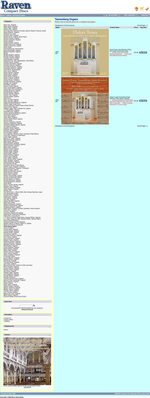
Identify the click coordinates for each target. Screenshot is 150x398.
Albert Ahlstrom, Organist (11, 32)
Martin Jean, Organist (10, 250)
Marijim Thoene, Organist (11, 289)
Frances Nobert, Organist (11, 268)
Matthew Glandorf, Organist (12, 241)
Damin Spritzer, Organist (11, 72)
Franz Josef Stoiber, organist (12, 87)
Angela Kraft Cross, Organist (12, 44)
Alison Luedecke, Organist (12, 255)
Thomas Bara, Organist (11, 229)
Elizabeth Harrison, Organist (12, 244)
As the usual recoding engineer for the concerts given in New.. (22, 386)
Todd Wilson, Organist (10, 198)
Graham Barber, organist (11, 96)
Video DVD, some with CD (12, 216)
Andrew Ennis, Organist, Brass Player (15, 37)
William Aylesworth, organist (12, 204)
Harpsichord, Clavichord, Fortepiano (15, 214)
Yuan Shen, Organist (10, 210)
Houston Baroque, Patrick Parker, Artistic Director (19, 105)
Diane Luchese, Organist (11, 78)
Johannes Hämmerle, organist (13, 123)
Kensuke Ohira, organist (11, 131)
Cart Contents (128, 15)
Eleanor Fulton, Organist (11, 240)
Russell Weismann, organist (12, 180)
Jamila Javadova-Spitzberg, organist (15, 113)
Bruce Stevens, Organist (11, 281)
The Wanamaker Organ (11, 193)
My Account (112, 15)
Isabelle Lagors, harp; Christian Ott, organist (17, 108)
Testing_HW (7, 190)
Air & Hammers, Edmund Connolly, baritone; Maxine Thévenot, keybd (25, 31)
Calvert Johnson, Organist (12, 252)
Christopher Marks (9, 256)
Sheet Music (7, 183)
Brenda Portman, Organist (12, 56)
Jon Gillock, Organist (10, 126)
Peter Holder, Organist (10, 157)
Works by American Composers (13, 225)
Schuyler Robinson (9, 277)
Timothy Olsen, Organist (11, 195)
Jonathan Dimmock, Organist (13, 235)
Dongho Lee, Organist (10, 83)
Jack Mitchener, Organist (11, 111)
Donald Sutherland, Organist (12, 81)
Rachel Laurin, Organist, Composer (14, 166)
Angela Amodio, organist (11, 43)
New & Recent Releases (11, 220)
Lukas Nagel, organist (10, 137)
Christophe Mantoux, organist (13, 68)
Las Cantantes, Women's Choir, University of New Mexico (21, 134)
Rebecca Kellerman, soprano (13, 171)
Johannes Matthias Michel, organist (14, 125)
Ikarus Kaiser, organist (10, 107)
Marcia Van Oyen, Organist (12, 293)
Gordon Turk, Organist (10, 95)
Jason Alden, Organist (10, 117)
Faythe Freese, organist (11, 86)
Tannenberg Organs (19, 15)
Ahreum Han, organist (10, 29)
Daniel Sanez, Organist (11, 74)
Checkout (143, 15)
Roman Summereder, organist (13, 175)
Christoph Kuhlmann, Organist (13, 66)
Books (6, 53)
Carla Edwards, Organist (11, 59)
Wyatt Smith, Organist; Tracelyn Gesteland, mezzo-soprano (22, 208)
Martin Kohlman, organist (11, 146)
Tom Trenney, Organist (11, 292)
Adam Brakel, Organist (11, 26)
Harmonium (7, 98)
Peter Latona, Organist (11, 253)
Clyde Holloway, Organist (11, 247)
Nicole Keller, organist (10, 153)
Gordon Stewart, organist (11, 93)
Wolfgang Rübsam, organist (12, 207)
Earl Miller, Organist (10, 84)
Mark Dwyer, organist (10, 141)
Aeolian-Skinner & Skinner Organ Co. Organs (17, 223)
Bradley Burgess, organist (12, 55)
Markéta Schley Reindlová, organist (14, 144)
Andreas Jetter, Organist (11, 35)
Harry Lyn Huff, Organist (11, 99)
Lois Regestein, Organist (11, 274)
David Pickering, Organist (11, 77)
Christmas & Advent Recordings (13, 213)
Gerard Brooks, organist (11, 92)
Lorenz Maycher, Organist (12, 258)
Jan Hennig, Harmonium (11, 114)
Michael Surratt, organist (11, 149)
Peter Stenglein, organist (11, 160)
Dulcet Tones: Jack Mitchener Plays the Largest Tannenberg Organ (121, 52)
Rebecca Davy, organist (11, 169)
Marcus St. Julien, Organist (12, 138)
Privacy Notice (8, 319)
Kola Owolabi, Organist (11, 132)
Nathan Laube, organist (11, 150)
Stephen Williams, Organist (12, 187)
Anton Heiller (8, 47)
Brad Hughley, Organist (11, 249)
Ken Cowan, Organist (10, 237)
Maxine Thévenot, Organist (12, 287)
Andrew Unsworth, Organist (12, 40)
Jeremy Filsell (8, 120)
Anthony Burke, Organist (11, 232)
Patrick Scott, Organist (10, 156)
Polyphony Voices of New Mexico (14, 165)
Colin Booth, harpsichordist (12, 69)
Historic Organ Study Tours (12, 104)
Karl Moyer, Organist (10, 260)
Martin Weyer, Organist (11, 295)
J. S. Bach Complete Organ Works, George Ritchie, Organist (22, 217)
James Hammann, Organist (12, 243)
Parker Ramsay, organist (11, 155)
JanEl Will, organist (10, 116)
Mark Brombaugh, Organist (12, 140)
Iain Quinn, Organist (10, 271)
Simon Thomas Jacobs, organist (13, 184)
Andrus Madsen (8, 41)
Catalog (8, 15)
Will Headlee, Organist (10, 246)
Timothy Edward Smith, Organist (14, 278)
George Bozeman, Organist (12, 90)
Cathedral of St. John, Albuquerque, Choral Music (19, 60)
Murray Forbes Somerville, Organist (14, 280)
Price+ (136, 27)
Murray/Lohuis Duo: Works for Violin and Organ (18, 265)
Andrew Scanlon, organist (11, 38)
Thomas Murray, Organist (11, 262)
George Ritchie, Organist (11, 275)
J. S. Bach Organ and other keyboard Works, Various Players (22, 219)
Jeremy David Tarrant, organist (13, 119)
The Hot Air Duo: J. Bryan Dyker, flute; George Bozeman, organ (23, 192)
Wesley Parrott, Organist (11, 269)
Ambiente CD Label (10, 34)
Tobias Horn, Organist (10, 196)
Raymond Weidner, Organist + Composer (16, 168)
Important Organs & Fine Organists (14, 222)
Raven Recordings (18, 397)
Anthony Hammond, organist (12, 46)
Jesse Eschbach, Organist (12, 238)
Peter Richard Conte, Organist (13, 159)
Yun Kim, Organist (9, 211)
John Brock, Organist (10, 234)
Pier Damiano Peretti (10, 163)
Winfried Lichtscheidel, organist (13, 205)
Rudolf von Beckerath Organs (13, 177)
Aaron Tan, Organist (10, 25)
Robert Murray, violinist (11, 172)
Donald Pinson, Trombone (12, 80)
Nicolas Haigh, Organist (11, 152)
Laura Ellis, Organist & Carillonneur (14, 135)
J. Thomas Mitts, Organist (11, 110)
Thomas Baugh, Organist (11, 231)
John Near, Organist (10, 263)
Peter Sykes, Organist (10, 284)
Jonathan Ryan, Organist (11, 128)
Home (2, 15)
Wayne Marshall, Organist (12, 201)
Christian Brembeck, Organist (13, 63)
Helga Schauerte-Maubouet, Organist (15, 102)
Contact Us (7, 318)
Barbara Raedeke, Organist (12, 52)
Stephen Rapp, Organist (11, 272)
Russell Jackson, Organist (12, 178)
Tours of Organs (9, 228)
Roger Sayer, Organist (10, 174)
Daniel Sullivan (8, 283)
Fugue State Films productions (13, 89)
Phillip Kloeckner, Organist (12, 162)
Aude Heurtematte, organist (12, 50)
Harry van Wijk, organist (11, 101)
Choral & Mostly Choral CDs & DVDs (15, 296)
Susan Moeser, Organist (11, 189)
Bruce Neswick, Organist (11, 266)
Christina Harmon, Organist (12, 65)
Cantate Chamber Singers (12, 57)
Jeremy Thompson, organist (12, 122)
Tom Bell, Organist (9, 199)
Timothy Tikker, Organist (11, 290)
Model (58, 27)
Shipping (7, 321)
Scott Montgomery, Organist (12, 181)
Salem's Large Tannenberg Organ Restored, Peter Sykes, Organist (121, 100)
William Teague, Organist (11, 286)
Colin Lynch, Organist (10, 71)
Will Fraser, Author (9, 202)
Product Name (114, 27)
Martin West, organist (10, 147)
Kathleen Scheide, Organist (12, 129)
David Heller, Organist (10, 75)
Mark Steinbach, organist (11, 143)
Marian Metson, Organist (11, 259)
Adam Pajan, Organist (10, 28)
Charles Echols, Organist (11, 62)
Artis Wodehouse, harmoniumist (13, 49)
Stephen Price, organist (11, 186)
